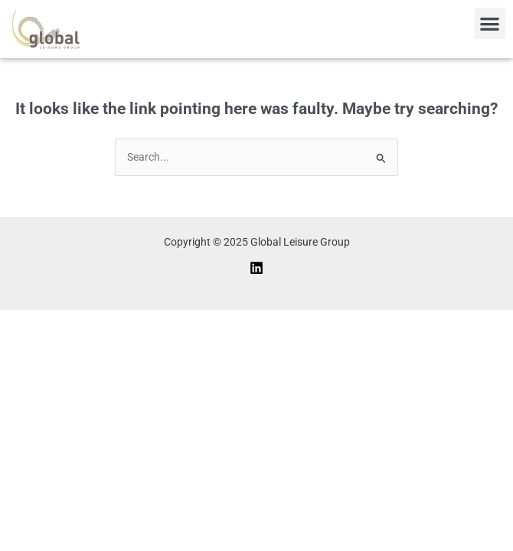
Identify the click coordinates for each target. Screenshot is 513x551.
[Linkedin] (256, 268)
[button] (490, 23)
